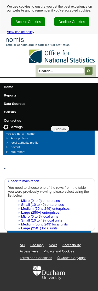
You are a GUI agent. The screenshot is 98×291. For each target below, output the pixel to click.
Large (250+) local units (39, 228)
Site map (37, 245)
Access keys (29, 251)
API (22, 245)
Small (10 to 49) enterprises (42, 205)
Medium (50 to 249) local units (44, 224)
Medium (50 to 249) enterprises (45, 209)
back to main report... (26, 181)
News (53, 245)
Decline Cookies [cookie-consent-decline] (72, 22)
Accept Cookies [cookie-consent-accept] (28, 22)
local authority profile (24, 142)
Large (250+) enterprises (40, 212)
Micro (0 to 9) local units (39, 216)
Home (8, 87)
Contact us (12, 120)
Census (10, 112)
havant (15, 147)
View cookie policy (20, 32)
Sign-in (60, 129)
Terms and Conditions (36, 258)
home (30, 133)
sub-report (17, 151)
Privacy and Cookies (59, 251)
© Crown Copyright (71, 258)
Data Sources (14, 104)
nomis (14, 39)
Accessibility (71, 245)
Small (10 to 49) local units (41, 220)
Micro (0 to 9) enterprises (40, 201)
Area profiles (19, 138)
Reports (10, 95)
